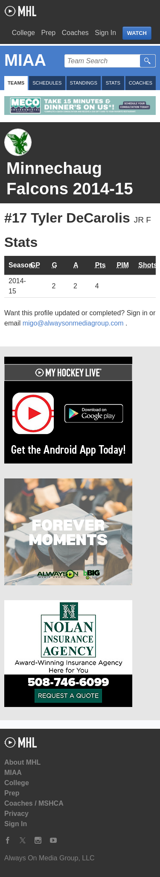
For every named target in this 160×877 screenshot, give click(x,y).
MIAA (13, 772)
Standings (83, 82)
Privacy (16, 813)
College (23, 32)
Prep (48, 32)
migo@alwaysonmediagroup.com (74, 323)
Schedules (46, 82)
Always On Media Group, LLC (49, 858)
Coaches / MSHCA (34, 803)
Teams (16, 82)
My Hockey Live (20, 11)
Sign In (105, 32)
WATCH (137, 33)
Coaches (75, 32)
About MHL (22, 762)
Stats (113, 82)
